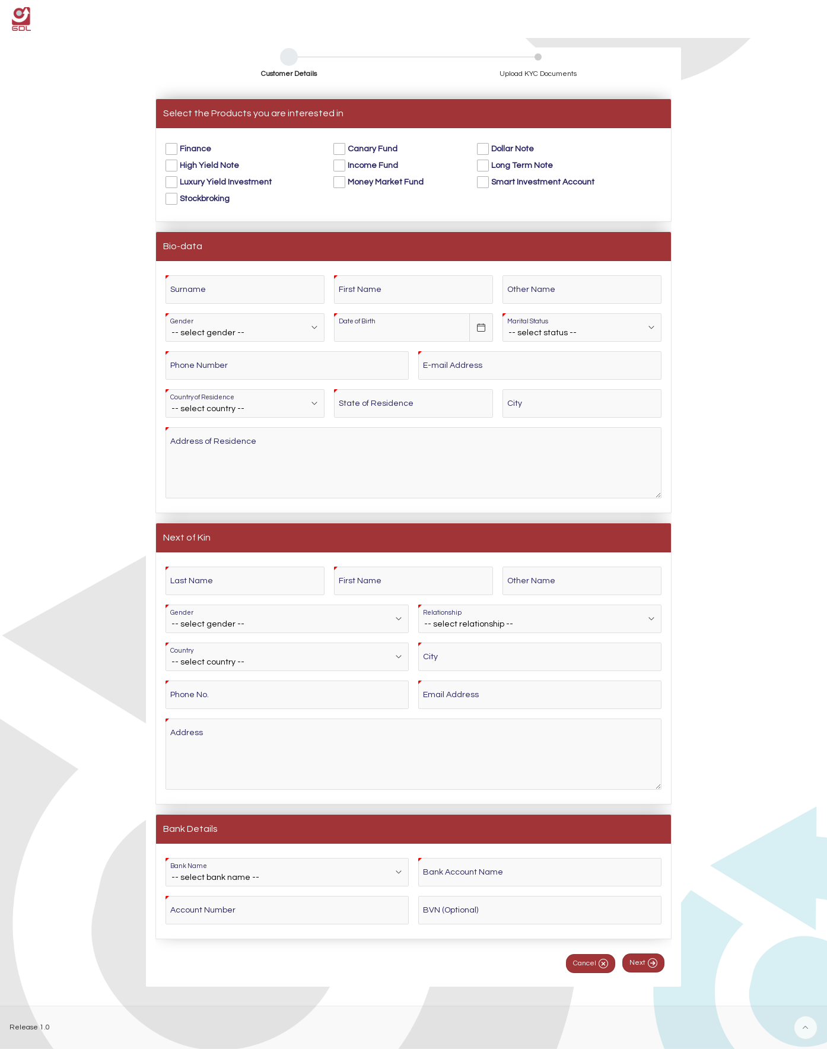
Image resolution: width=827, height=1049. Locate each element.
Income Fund (373, 165)
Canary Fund (372, 149)
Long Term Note (522, 165)
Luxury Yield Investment (226, 182)
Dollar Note (512, 149)
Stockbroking (205, 199)
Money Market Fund (386, 182)
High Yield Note (209, 165)
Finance (195, 149)
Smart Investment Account (542, 182)
